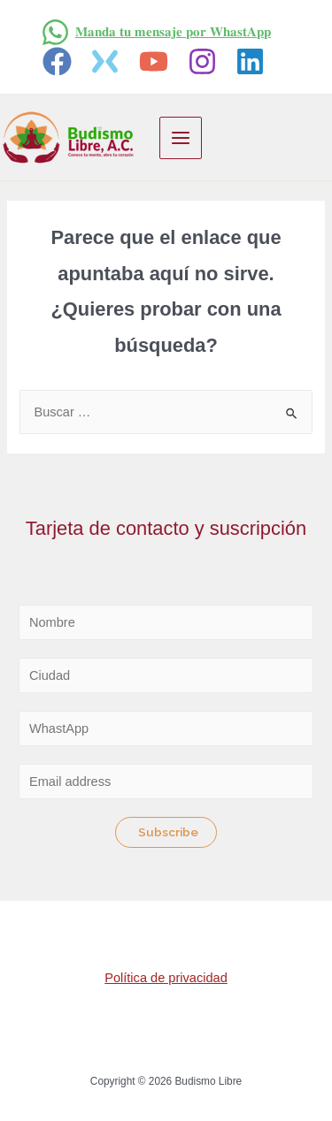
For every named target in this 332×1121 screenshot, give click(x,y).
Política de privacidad (166, 978)
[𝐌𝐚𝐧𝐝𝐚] (155, 32)
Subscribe (168, 832)
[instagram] (205, 61)
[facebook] (59, 61)
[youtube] (156, 61)
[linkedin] (253, 61)
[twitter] (108, 61)
